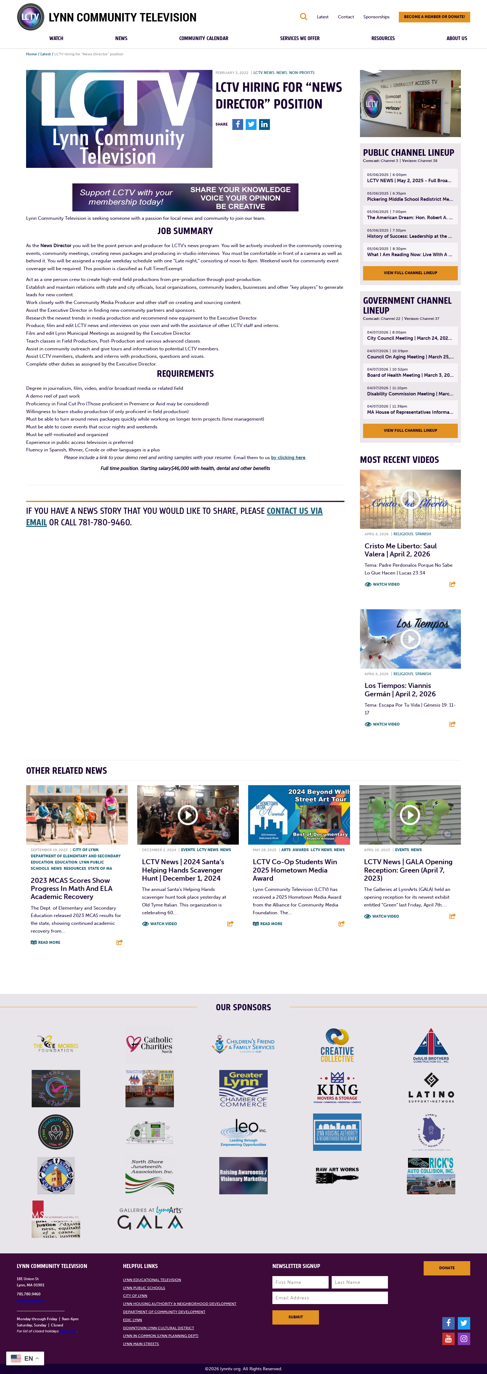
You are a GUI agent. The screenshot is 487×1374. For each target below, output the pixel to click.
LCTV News (264, 73)
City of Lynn (85, 850)
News (121, 38)
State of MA (100, 868)
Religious (403, 534)
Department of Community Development (164, 1312)
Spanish (423, 534)
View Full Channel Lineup (410, 273)
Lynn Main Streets (141, 1344)
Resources (383, 38)
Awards (301, 850)
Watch (56, 38)
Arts (286, 850)
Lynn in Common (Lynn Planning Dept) (160, 1336)
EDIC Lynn (132, 1320)
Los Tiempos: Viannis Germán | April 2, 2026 (400, 689)
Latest (323, 17)
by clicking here (288, 457)
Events (188, 850)
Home (31, 54)
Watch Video (386, 584)
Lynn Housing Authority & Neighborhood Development (179, 1304)
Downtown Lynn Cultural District (158, 1328)
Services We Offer (300, 38)
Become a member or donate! (434, 17)
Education (66, 862)
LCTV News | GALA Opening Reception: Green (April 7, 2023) (408, 870)
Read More (49, 942)
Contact (346, 17)
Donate (447, 1268)
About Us (457, 38)
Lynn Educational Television (152, 1280)
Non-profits (302, 73)
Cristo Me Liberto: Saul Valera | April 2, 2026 (401, 550)
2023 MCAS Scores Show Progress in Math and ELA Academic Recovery (71, 888)
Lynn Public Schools (144, 1288)
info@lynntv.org (30, 1300)
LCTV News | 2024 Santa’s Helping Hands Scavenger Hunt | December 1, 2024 (183, 870)
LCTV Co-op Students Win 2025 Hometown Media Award (295, 870)
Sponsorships (376, 17)
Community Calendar (203, 38)
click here (68, 1331)
